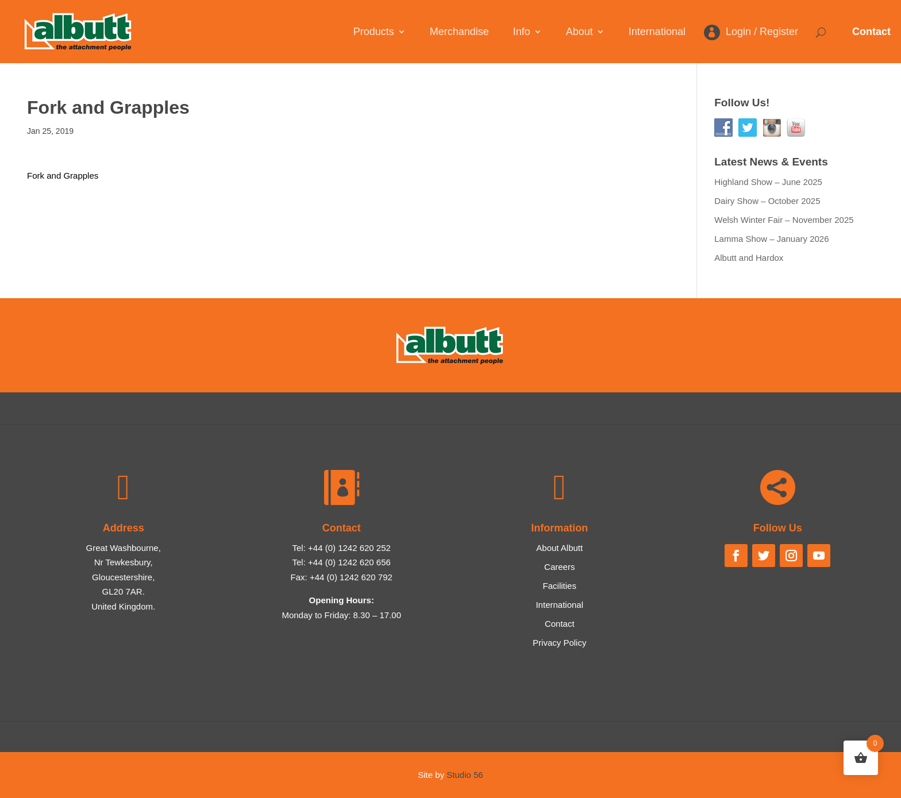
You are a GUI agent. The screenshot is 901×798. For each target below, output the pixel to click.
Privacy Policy (559, 642)
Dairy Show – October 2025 (767, 201)
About (579, 32)
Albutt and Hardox (748, 258)
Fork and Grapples (62, 175)
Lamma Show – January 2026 (771, 239)
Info (521, 32)
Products (373, 32)
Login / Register (762, 32)
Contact (871, 31)
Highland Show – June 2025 (768, 182)
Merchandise (459, 32)
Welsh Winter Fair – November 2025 (783, 220)
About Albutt (559, 548)
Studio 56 (464, 775)
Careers (559, 567)
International (657, 32)
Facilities (559, 586)
